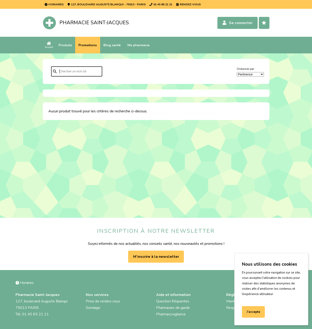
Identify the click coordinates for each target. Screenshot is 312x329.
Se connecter (237, 22)
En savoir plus (253, 300)
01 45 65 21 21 (160, 4)
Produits (65, 45)
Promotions (87, 45)
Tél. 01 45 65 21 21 (32, 314)
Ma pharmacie (138, 45)
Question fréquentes (172, 301)
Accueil (49, 45)
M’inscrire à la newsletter (156, 256)
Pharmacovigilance (171, 314)
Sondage (93, 307)
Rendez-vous (188, 4)
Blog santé (112, 45)
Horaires (54, 4)
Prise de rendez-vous (103, 301)
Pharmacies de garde (173, 307)
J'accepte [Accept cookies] (253, 312)
